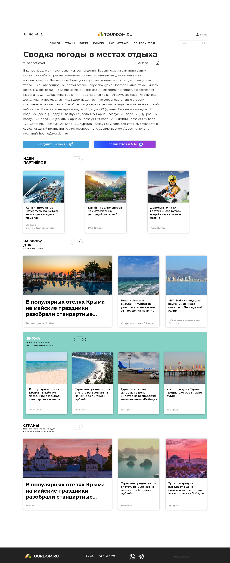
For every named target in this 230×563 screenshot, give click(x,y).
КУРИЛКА (99, 43)
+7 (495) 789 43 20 (100, 556)
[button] (79, 159)
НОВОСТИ (54, 43)
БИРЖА (83, 43)
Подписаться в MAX (124, 144)
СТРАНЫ (70, 43)
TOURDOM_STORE (144, 43)
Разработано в (181, 557)
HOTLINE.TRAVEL (119, 43)
